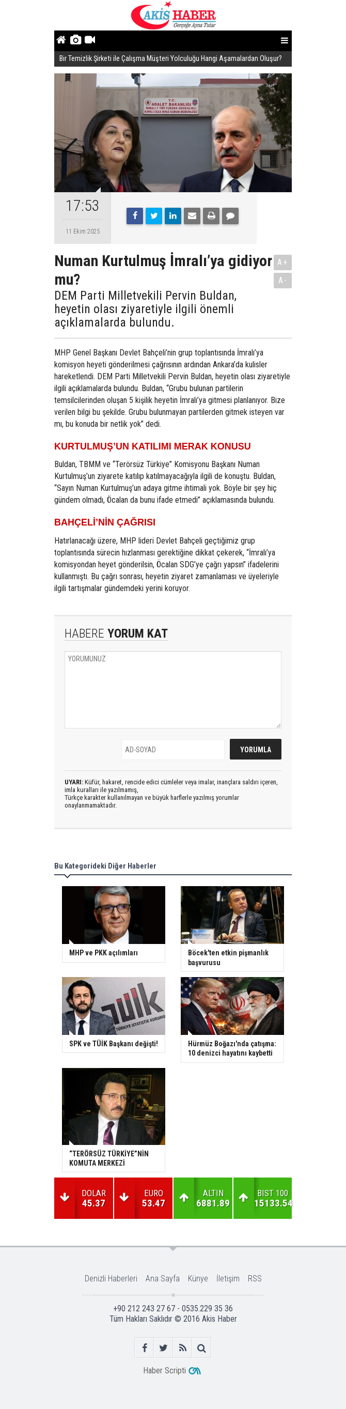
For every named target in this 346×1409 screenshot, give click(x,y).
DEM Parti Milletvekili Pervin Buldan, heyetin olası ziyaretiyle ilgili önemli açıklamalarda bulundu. (145, 309)
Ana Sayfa (163, 1278)
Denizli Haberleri (111, 1278)
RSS (255, 1278)
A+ (282, 262)
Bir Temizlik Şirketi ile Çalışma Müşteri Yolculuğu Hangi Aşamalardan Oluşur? (171, 58)
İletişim (228, 1278)
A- (283, 280)
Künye (198, 1278)
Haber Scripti (164, 1370)
